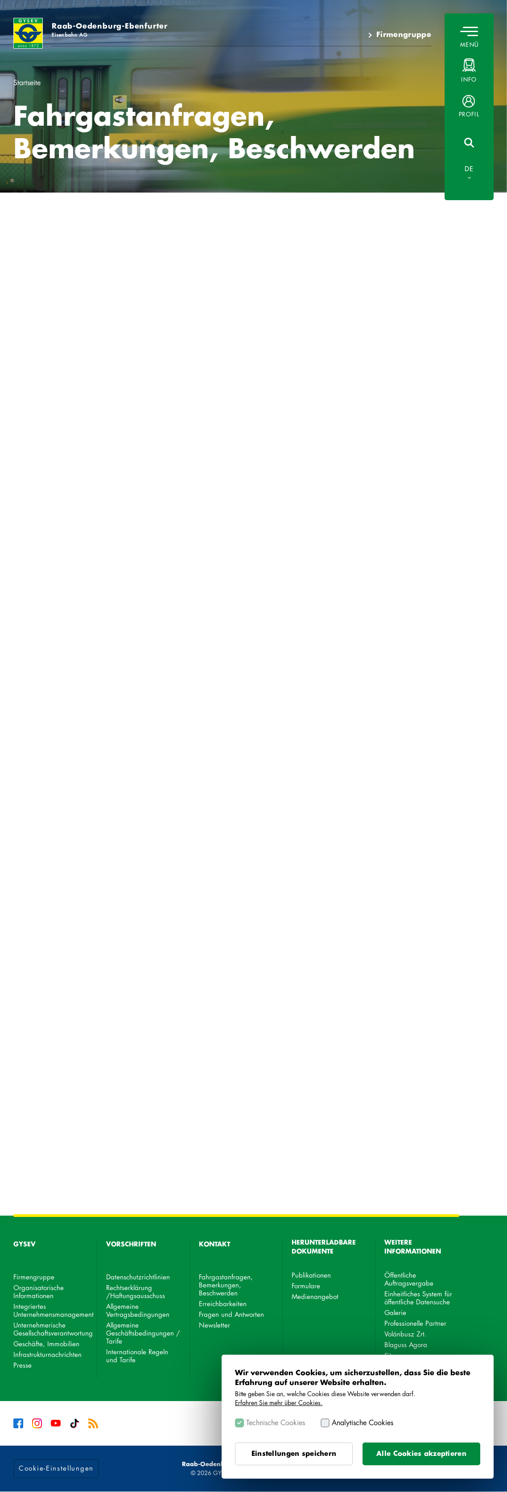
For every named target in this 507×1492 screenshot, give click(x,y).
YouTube (56, 1423)
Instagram (37, 1423)
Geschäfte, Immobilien (46, 1344)
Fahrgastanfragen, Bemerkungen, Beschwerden (226, 1285)
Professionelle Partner (415, 1323)
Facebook (18, 1423)
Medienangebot (315, 1297)
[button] (469, 106)
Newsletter (214, 1325)
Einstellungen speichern (293, 1454)
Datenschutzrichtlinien (138, 1277)
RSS (93, 1423)
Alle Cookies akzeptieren (421, 1454)
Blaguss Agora (405, 1345)
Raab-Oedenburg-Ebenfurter (110, 30)
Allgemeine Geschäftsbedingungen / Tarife (143, 1333)
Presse (22, 1365)
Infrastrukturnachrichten (47, 1355)
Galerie (395, 1313)
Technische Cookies (275, 1422)
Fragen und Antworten (231, 1314)
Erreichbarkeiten (223, 1304)
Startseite (27, 82)
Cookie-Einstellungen (56, 1468)
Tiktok (74, 1423)
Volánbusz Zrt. (405, 1334)
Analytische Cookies (362, 1422)
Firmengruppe (403, 34)
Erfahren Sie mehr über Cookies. (278, 1403)
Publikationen (311, 1275)
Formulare (306, 1286)
